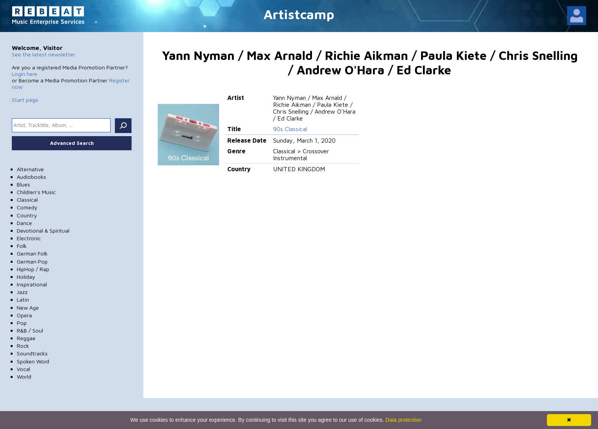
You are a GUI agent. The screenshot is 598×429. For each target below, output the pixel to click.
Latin (23, 299)
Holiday (26, 276)
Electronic (29, 238)
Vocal (23, 369)
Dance (24, 223)
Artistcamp (299, 14)
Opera (24, 315)
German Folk (32, 253)
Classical (27, 199)
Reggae (26, 338)
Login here (24, 74)
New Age (28, 307)
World (24, 376)
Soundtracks (32, 353)
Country (27, 215)
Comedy (27, 207)
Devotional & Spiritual (43, 230)
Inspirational (32, 284)
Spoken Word (33, 361)
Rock (23, 345)
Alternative (30, 169)
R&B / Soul (30, 330)
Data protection (404, 420)
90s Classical (290, 128)
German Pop (32, 261)
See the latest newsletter (43, 54)
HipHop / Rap (33, 269)
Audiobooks (31, 177)
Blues (23, 184)
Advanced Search (72, 143)
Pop (22, 323)
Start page (25, 99)
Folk (22, 246)
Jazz (22, 292)
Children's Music (36, 192)
